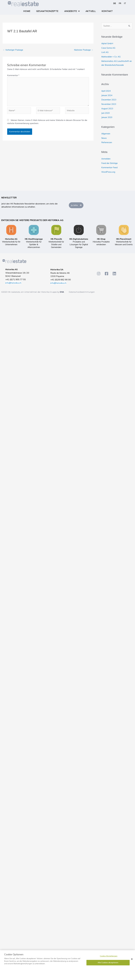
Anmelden (105, 158)
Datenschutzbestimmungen (82, 292)
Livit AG (104, 52)
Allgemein (105, 133)
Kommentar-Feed (109, 167)
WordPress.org (108, 172)
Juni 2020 (105, 113)
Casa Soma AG (108, 48)
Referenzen (106, 142)
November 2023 (108, 104)
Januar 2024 (106, 95)
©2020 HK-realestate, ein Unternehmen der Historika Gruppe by (30, 292)
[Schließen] (132, 959)
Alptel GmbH (107, 43)
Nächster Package (83, 50)
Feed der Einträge (109, 163)
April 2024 (106, 91)
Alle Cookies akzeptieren (108, 962)
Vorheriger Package (13, 50)
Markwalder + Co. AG (111, 56)
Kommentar (13, 75)
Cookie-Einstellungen (109, 956)
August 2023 (107, 108)
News (104, 138)
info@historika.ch (13, 283)
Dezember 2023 (108, 99)
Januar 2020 (106, 117)
